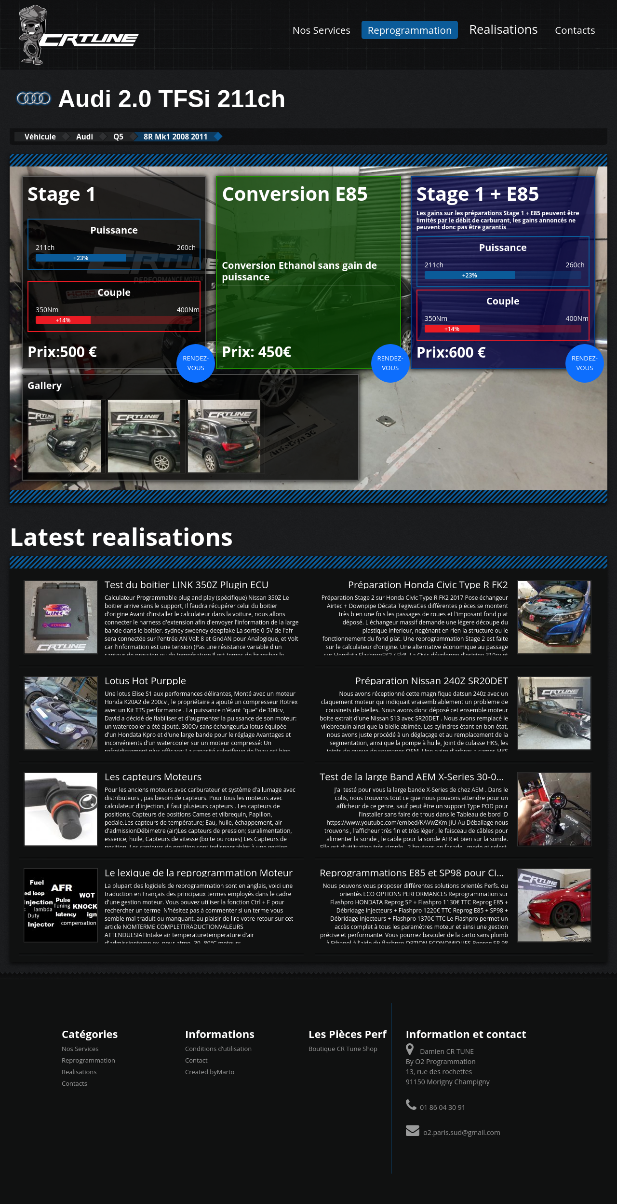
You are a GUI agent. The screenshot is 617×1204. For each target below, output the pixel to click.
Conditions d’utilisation (218, 1048)
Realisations (503, 29)
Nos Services (321, 30)
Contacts (575, 30)
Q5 (145, 136)
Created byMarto (209, 1071)
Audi (102, 136)
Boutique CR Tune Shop (342, 1048)
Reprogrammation (410, 30)
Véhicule (46, 136)
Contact (196, 1059)
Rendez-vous (196, 362)
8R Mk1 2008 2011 (216, 136)
